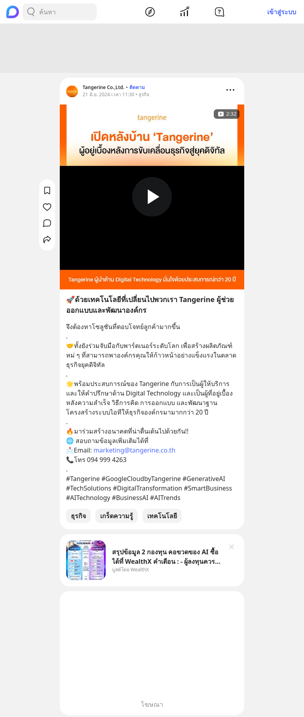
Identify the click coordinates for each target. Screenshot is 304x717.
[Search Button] (31, 12)
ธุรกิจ (78, 516)
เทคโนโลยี (162, 516)
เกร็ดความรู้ (116, 516)
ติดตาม (137, 87)
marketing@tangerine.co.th (134, 450)
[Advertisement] (152, 48)
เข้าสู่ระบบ (281, 12)
